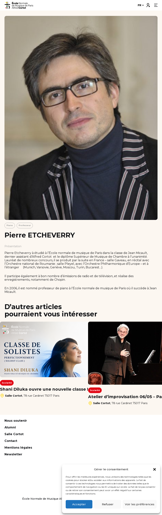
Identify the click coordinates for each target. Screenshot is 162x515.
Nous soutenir (15, 420)
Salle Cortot (14, 434)
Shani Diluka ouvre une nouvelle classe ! (44, 389)
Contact (10, 441)
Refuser (107, 504)
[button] (154, 469)
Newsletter (13, 454)
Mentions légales (18, 447)
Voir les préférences (139, 504)
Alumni (10, 427)
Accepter (79, 504)
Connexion (148, 4)
